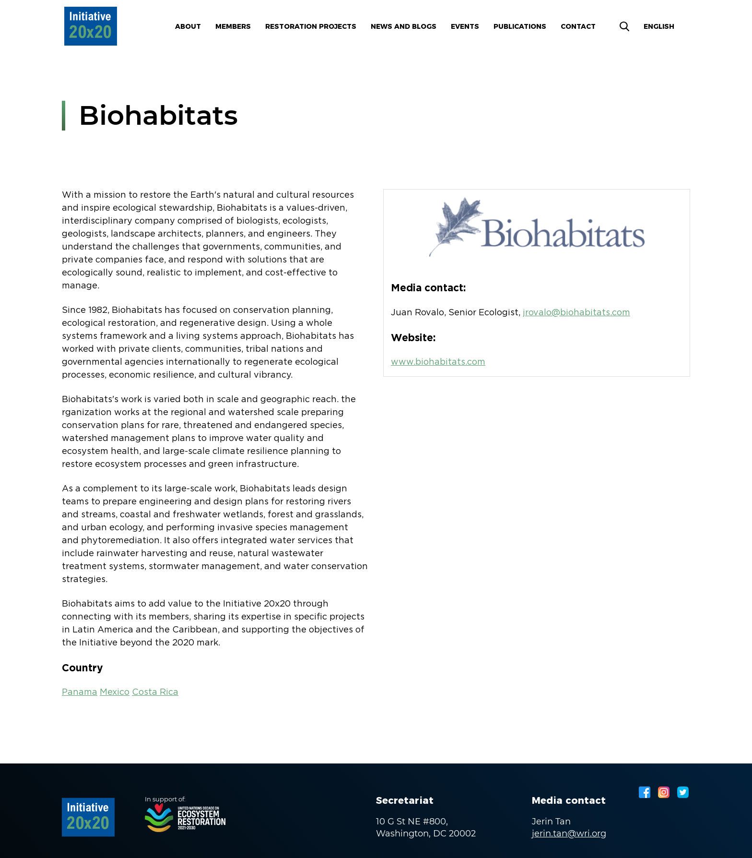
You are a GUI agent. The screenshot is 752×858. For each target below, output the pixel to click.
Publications (520, 26)
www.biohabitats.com (438, 362)
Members (233, 26)
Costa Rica (155, 692)
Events (465, 26)
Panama (79, 692)
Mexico (114, 692)
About (188, 26)
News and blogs (403, 26)
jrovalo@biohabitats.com (576, 313)
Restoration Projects (310, 26)
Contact (578, 26)
